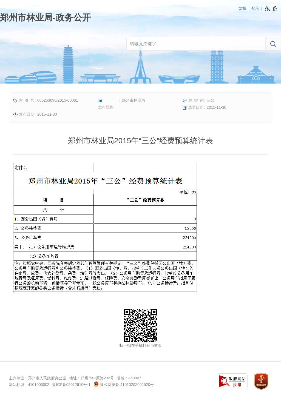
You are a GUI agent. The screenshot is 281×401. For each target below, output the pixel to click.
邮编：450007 (129, 378)
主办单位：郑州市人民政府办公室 (37, 378)
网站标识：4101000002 (29, 384)
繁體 (242, 8)
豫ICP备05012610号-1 (71, 384)
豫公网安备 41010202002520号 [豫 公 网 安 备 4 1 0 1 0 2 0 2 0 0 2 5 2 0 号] (123, 384)
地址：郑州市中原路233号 (91, 378)
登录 (255, 8)
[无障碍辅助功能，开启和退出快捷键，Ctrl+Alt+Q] (271, 8)
